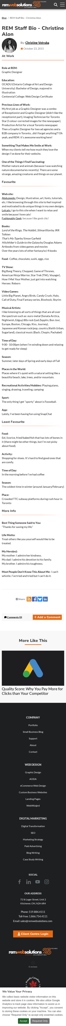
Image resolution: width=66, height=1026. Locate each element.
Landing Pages (33, 798)
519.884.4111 (33, 911)
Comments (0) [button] (13, 617)
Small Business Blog (33, 731)
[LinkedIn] (28, 882)
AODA (33, 778)
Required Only (40, 1021)
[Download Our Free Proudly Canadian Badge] (33, 984)
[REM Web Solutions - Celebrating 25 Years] (33, 951)
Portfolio (33, 725)
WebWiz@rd (33, 805)
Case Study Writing (33, 859)
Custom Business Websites (33, 792)
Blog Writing (33, 852)
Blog (4, 17)
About (33, 745)
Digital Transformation (33, 826)
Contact (33, 751)
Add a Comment (47, 617)
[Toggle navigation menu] (62, 4)
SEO (33, 832)
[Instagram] (46, 882)
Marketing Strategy (33, 839)
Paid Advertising (33, 846)
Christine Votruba (37, 42)
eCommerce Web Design (33, 785)
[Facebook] (19, 882)
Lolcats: (6, 210)
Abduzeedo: (9, 198)
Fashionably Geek (12, 218)
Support (33, 738)
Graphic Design (33, 772)
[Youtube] (37, 882)
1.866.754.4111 (33, 916)
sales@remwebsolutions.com (32, 921)
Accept (23, 1021)
